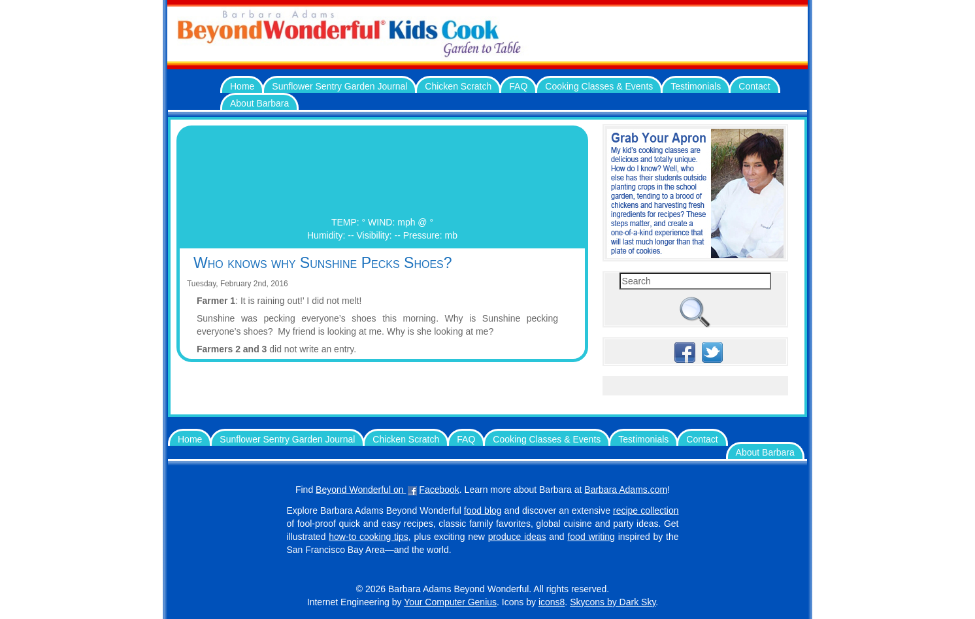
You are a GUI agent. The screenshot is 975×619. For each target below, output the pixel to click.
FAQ (518, 86)
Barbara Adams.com (625, 489)
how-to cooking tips (368, 536)
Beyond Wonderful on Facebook (387, 489)
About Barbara (259, 103)
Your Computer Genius (450, 602)
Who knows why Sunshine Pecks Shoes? (322, 262)
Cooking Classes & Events (599, 86)
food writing (590, 536)
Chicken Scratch (458, 86)
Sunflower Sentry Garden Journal (339, 86)
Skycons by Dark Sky (612, 602)
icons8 (551, 602)
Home (242, 86)
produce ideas (517, 536)
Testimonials (695, 86)
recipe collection (646, 510)
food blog (483, 510)
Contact (754, 86)
